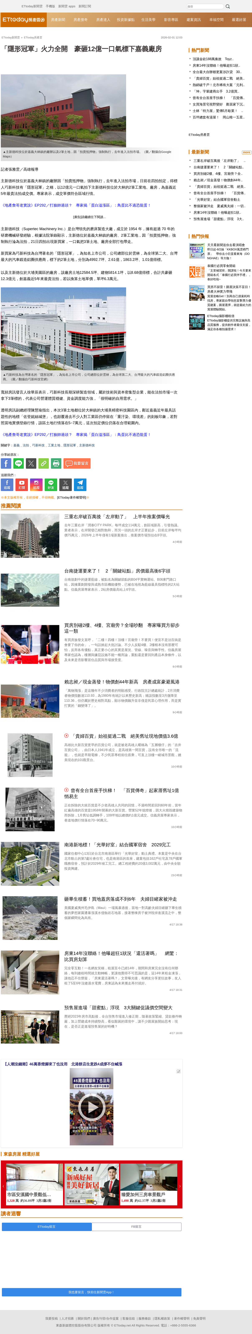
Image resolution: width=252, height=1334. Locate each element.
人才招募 (67, 1318)
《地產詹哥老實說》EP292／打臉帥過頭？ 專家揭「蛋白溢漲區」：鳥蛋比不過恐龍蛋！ (76, 205)
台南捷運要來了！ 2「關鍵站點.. (219, 167)
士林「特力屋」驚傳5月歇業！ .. (218, 111)
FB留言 (136, 1226)
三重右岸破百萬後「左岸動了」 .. (220, 160)
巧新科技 (38, 445)
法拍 (26, 445)
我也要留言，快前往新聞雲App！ (91, 1292)
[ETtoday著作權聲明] (71, 497)
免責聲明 (199, 1318)
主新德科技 (87, 445)
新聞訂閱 (85, 2)
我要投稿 (51, 1318)
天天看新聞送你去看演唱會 (226, 245)
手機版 (50, 2)
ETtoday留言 (47, 1226)
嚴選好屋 (239, 20)
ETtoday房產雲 (24, 20)
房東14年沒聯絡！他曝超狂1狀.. (216, 65)
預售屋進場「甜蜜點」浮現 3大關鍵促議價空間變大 (118, 1007)
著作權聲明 (182, 1318)
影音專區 (171, 20)
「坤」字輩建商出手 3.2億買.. (216, 91)
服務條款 (144, 1318)
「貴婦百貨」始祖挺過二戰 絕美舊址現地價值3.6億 (124, 736)
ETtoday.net (122, 1325)
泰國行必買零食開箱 (221, 266)
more (246, 152)
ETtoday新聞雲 (32, 2)
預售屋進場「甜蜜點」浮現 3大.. (219, 219)
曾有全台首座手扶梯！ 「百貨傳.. (219, 98)
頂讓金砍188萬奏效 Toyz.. (213, 59)
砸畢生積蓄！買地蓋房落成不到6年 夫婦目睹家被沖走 (120, 899)
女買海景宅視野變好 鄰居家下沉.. (219, 104)
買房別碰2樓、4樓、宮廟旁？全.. (218, 173)
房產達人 (103, 20)
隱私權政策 (162, 1318)
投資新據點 (126, 20)
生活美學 (148, 20)
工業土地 (54, 445)
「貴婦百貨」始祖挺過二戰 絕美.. (219, 78)
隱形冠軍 (69, 445)
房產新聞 (58, 20)
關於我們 (84, 1318)
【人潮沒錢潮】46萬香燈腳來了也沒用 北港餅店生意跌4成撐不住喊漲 (62, 1064)
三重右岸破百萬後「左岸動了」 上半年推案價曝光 (117, 516)
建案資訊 (194, 20)
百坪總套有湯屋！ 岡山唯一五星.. (219, 117)
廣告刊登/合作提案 (106, 1318)
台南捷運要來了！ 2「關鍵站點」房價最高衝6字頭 (117, 571)
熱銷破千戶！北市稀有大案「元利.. (219, 85)
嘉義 (16, 445)
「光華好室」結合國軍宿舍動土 (217, 199)
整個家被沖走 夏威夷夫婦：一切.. (220, 206)
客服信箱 (128, 1318)
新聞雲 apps (66, 2)
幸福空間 (216, 20)
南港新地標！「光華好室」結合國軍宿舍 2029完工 (117, 844)
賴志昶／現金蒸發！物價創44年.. (218, 180)
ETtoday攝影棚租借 (221, 316)
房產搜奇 (80, 20)
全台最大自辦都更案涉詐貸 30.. (217, 72)
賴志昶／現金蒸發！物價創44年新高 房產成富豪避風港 (122, 681)
